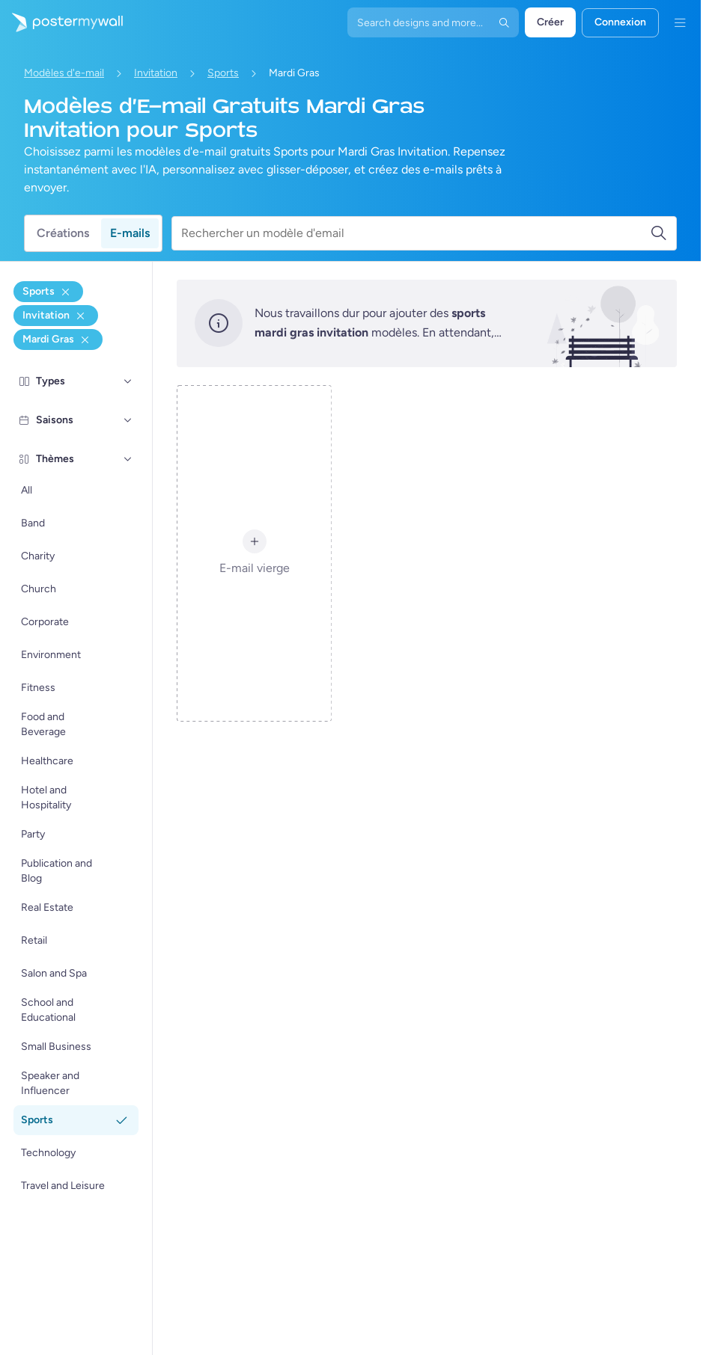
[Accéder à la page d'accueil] (61, 22)
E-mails (130, 233)
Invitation (155, 73)
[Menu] (680, 22)
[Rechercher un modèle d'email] (415, 233)
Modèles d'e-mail (64, 73)
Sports (223, 73)
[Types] (128, 381)
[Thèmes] (128, 459)
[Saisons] (128, 420)
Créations (63, 233)
